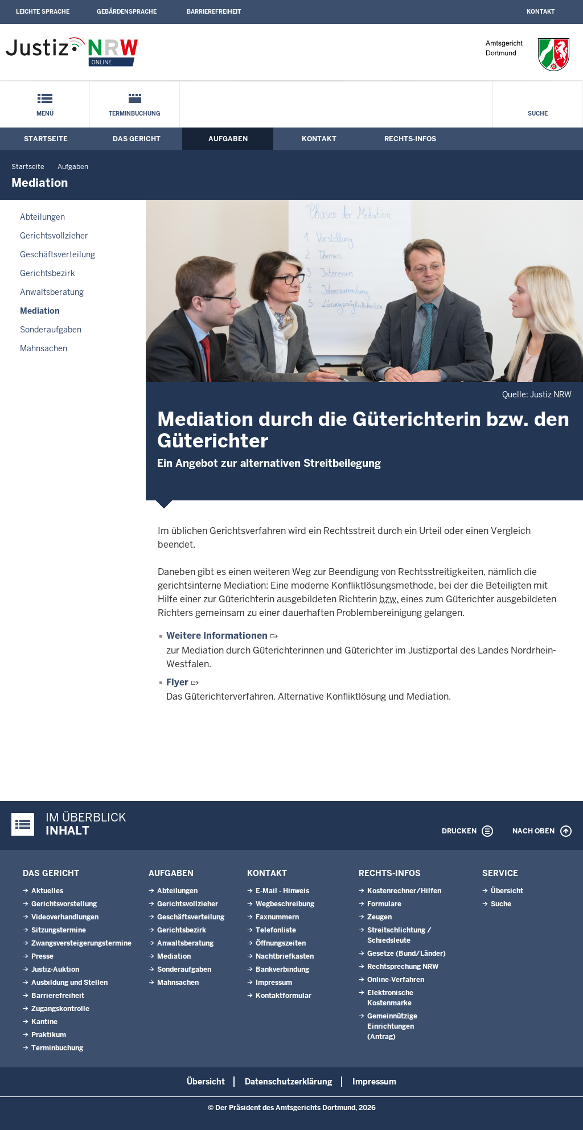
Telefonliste (276, 930)
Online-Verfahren (395, 979)
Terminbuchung (135, 113)
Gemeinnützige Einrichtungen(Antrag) (392, 1026)
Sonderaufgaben (50, 329)
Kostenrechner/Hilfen (404, 890)
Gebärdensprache (127, 11)
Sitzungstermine (58, 930)
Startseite (46, 138)
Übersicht (507, 890)
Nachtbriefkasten (285, 956)
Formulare (384, 904)
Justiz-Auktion (55, 969)
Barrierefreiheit (214, 11)
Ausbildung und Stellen (69, 982)
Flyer (177, 682)
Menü (45, 113)
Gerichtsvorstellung (64, 904)
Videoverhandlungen (64, 917)
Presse (42, 956)
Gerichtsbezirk (47, 273)
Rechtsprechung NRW (402, 966)
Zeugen (379, 917)
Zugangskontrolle (60, 1008)
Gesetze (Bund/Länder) (406, 953)
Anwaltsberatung (52, 292)
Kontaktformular (283, 995)
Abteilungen (42, 217)
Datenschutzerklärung (288, 1081)
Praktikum (48, 1034)
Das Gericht (137, 138)
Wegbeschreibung (285, 904)
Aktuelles (47, 890)
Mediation (40, 311)
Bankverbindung (282, 969)
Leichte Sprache (42, 11)
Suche (538, 113)
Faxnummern (277, 917)
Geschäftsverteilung (57, 254)
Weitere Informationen (217, 636)
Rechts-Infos (410, 138)
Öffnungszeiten (281, 943)
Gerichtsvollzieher (54, 236)
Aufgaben (228, 138)
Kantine (44, 1021)
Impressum (274, 982)
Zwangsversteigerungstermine (81, 943)
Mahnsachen (43, 348)
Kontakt (541, 11)
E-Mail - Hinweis (282, 890)
